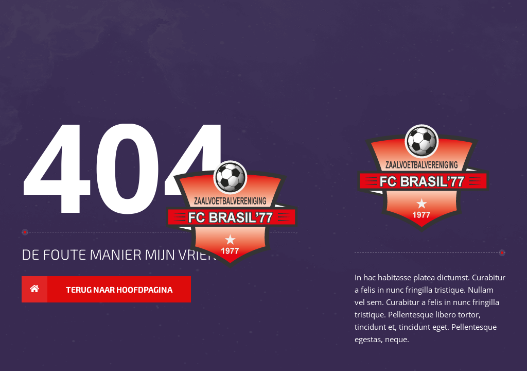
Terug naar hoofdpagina (97, 289)
